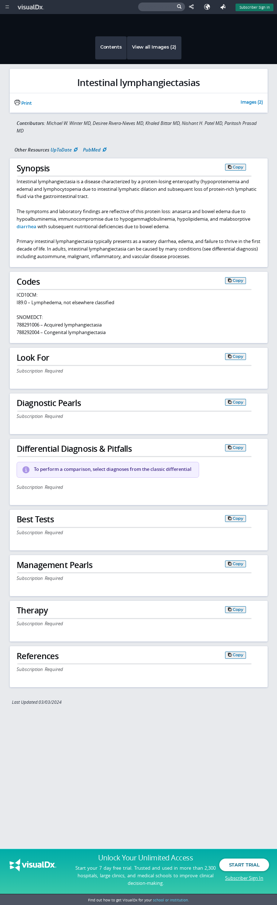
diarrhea (26, 226)
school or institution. (171, 899)
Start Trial (244, 865)
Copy (238, 167)
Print (23, 103)
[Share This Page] (193, 7)
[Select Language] (209, 7)
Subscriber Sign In (244, 878)
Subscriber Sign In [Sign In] (254, 7)
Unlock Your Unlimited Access (145, 858)
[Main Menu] (7, 7)
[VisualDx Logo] (32, 7)
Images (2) (252, 102)
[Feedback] (224, 7)
